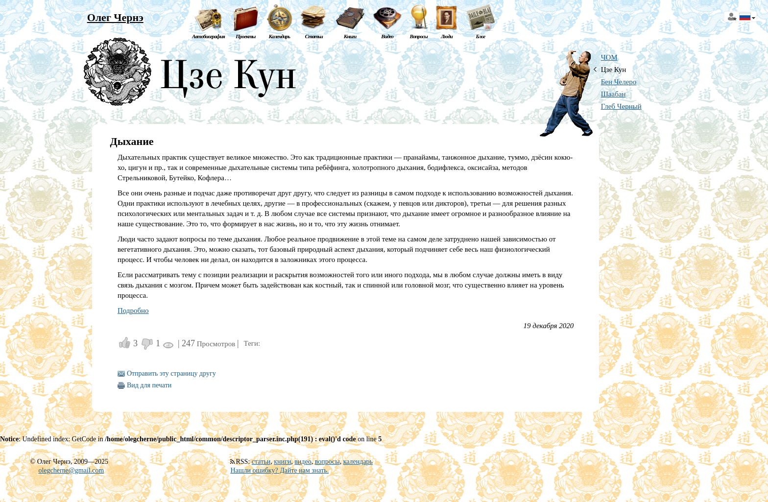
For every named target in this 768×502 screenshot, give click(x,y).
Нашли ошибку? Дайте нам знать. (279, 470)
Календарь (279, 36)
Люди (447, 36)
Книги (350, 36)
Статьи (314, 36)
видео (302, 461)
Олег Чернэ (115, 17)
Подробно (133, 310)
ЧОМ (609, 57)
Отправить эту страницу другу (171, 373)
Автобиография (208, 36)
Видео (387, 36)
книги (282, 461)
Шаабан (613, 94)
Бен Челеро (619, 82)
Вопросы (418, 36)
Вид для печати (149, 385)
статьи (261, 461)
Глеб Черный (621, 106)
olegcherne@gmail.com (71, 470)
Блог (480, 36)
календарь (358, 461)
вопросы (327, 461)
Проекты (245, 36)
